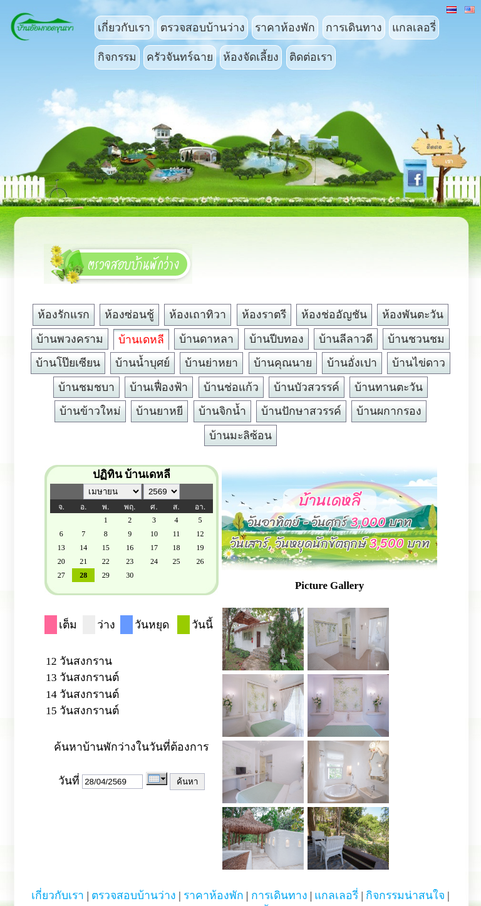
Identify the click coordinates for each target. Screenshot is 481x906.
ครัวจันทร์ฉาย (180, 57)
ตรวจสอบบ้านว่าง (202, 27)
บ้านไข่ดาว (418, 363)
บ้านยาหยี (159, 411)
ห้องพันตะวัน (412, 314)
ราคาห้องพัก (285, 27)
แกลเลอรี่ (414, 27)
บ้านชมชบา (86, 387)
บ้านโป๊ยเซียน (68, 363)
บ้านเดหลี (141, 339)
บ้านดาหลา (206, 339)
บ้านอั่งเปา (352, 363)
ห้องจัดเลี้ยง (251, 57)
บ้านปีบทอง (276, 339)
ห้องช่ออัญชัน (334, 314)
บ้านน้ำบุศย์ (142, 363)
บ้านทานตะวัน (388, 387)
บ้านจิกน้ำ (222, 411)
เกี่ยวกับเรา (124, 27)
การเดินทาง (354, 27)
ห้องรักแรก (64, 314)
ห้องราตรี (264, 314)
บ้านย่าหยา (211, 363)
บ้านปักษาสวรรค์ (301, 411)
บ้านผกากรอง (389, 411)
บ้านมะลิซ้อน (240, 435)
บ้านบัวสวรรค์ (306, 387)
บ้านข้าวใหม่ (90, 411)
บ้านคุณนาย (283, 363)
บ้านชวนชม (416, 339)
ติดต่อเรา (311, 57)
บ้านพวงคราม (69, 339)
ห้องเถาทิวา (197, 314)
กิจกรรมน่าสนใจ (405, 895)
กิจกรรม (117, 57)
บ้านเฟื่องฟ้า (159, 387)
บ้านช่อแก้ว (231, 387)
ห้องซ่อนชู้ (129, 314)
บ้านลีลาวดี (346, 339)
